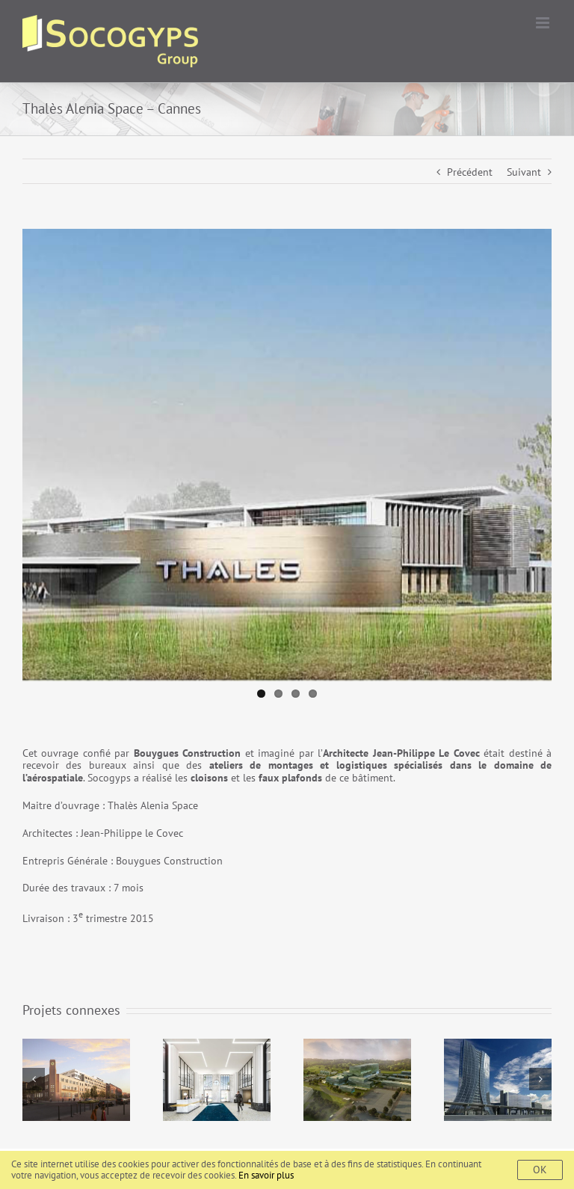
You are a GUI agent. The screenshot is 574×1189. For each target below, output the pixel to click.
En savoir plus (266, 1175)
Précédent (470, 172)
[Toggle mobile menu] (544, 23)
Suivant (524, 172)
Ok (540, 1169)
